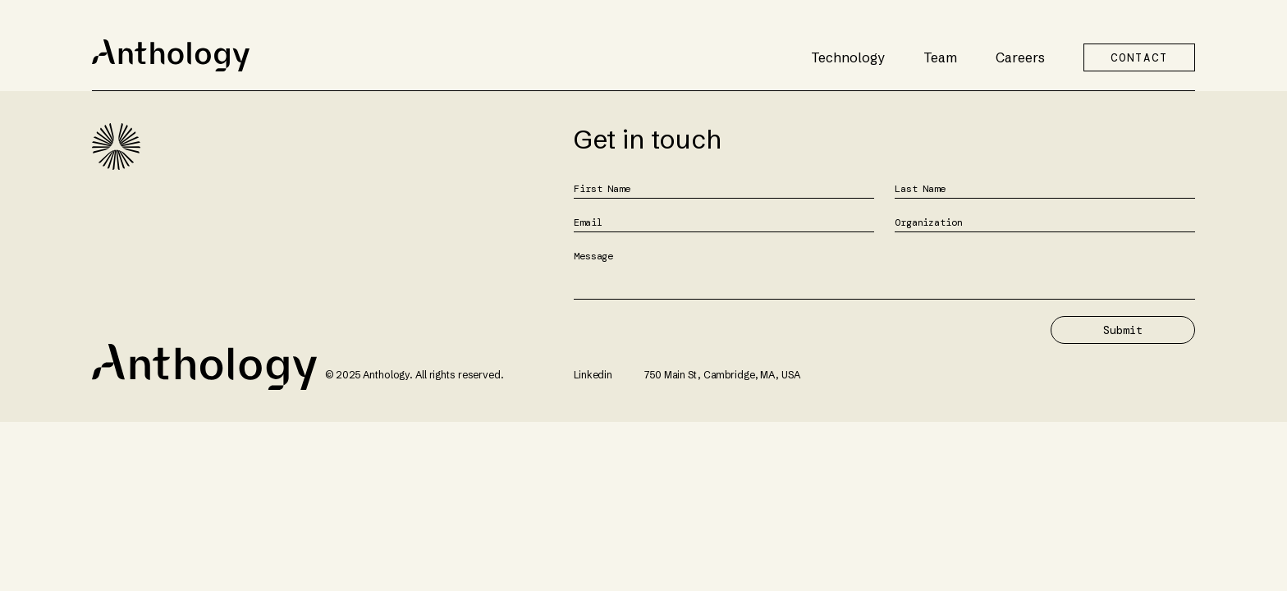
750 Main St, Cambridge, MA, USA (722, 375)
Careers (1020, 57)
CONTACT (1139, 57)
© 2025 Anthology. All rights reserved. (414, 375)
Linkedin (593, 375)
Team (940, 57)
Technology (848, 57)
